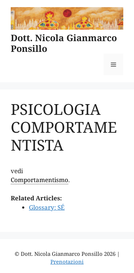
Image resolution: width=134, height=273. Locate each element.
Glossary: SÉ (47, 207)
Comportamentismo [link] (39, 180)
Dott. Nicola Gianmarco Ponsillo (64, 42)
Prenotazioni (67, 261)
